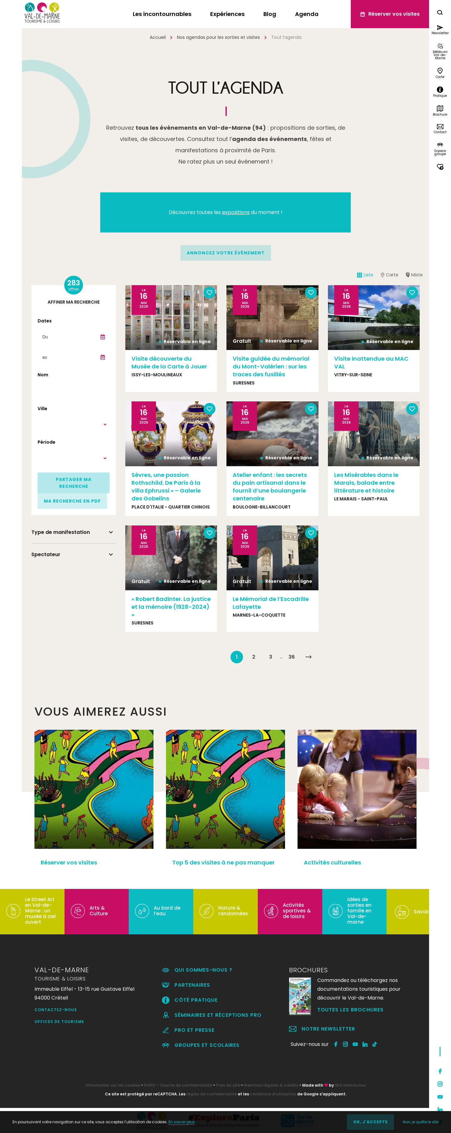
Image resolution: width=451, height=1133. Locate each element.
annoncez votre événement (226, 253)
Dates (45, 321)
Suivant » (308, 657)
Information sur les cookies (113, 1085)
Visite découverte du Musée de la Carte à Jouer (169, 362)
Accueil (158, 37)
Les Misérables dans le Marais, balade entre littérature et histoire (366, 482)
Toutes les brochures (350, 1009)
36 (291, 656)
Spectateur (45, 554)
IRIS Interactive (350, 1085)
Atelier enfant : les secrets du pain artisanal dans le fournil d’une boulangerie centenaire (270, 487)
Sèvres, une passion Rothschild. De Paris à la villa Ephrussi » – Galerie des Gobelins (166, 487)
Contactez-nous (55, 1009)
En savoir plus (181, 1122)
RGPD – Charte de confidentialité (178, 1085)
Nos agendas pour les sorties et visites (218, 37)
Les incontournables (162, 14)
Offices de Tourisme (59, 1021)
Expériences (227, 14)
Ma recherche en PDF (72, 501)
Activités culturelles (332, 862)
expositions (236, 212)
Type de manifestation (60, 532)
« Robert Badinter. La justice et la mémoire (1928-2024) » (171, 607)
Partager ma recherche (73, 482)
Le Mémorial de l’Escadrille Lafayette (271, 603)
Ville (42, 408)
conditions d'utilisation (273, 1094)
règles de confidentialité (211, 1094)
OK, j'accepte (370, 1122)
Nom (43, 375)
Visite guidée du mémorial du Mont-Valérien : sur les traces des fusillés (271, 366)
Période (46, 442)
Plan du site (228, 1085)
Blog (269, 14)
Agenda (307, 14)
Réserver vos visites (69, 862)
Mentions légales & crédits (271, 1085)
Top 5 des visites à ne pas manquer (223, 862)
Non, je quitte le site (420, 1122)
